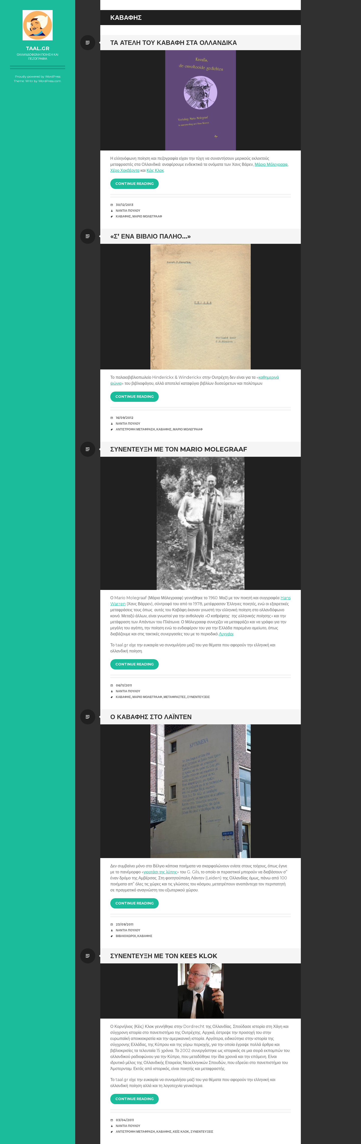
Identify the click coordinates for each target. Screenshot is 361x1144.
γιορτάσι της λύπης (160, 872)
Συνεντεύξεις (198, 697)
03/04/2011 (125, 1120)
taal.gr (37, 48)
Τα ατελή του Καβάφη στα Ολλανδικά (173, 42)
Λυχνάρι (226, 634)
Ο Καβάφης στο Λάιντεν (151, 717)
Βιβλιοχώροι (126, 936)
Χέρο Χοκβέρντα (124, 170)
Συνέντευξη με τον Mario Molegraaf (178, 449)
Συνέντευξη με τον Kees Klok (163, 956)
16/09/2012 (124, 418)
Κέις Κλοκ (155, 170)
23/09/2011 (124, 924)
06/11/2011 (124, 685)
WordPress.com (49, 81)
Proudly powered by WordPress (37, 76)
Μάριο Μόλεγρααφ (271, 164)
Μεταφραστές (175, 697)
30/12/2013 (124, 205)
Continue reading (134, 183)
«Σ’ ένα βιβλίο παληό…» (150, 236)
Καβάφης (123, 216)
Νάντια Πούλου (128, 210)
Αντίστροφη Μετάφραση (135, 429)
